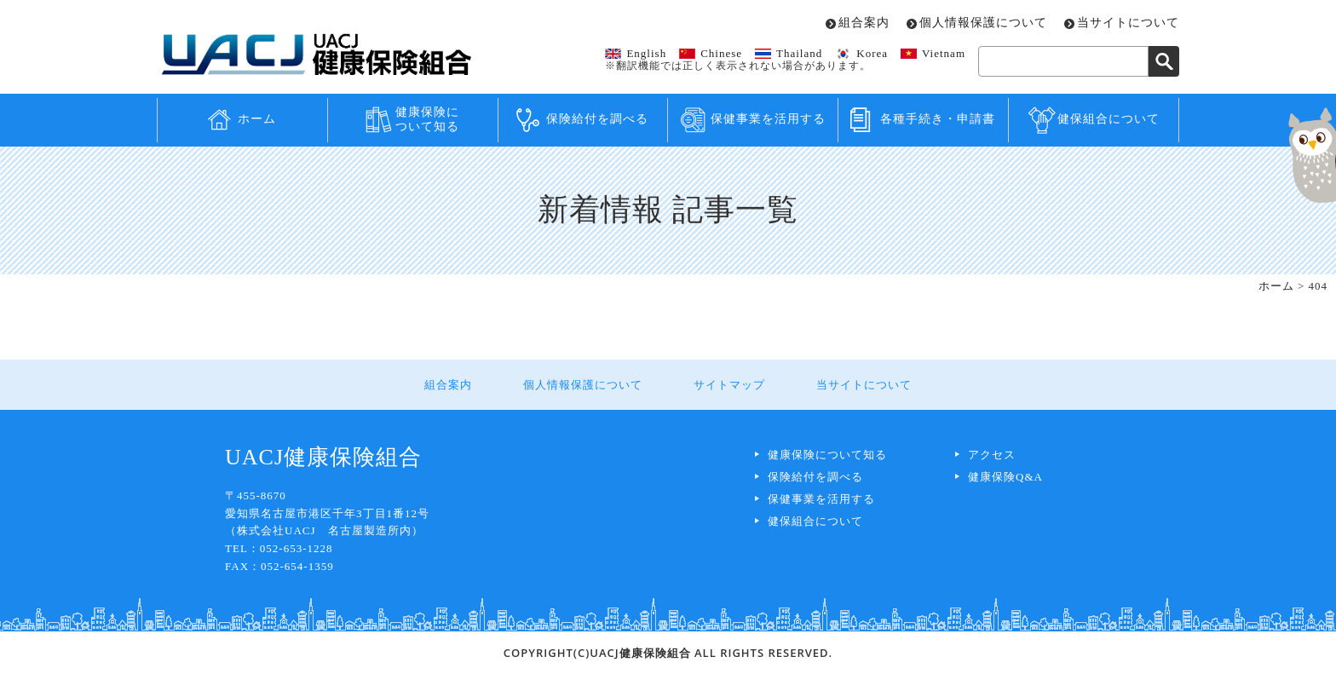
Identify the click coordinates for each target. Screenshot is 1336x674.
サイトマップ (729, 384)
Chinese (721, 53)
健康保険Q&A (1005, 476)
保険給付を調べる (597, 118)
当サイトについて (1128, 23)
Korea (872, 53)
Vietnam (943, 53)
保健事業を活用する (768, 118)
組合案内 (864, 23)
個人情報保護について (983, 23)
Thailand (799, 53)
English (646, 53)
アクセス (992, 454)
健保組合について (1108, 118)
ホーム (257, 118)
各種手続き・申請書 (937, 118)
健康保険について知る (427, 119)
